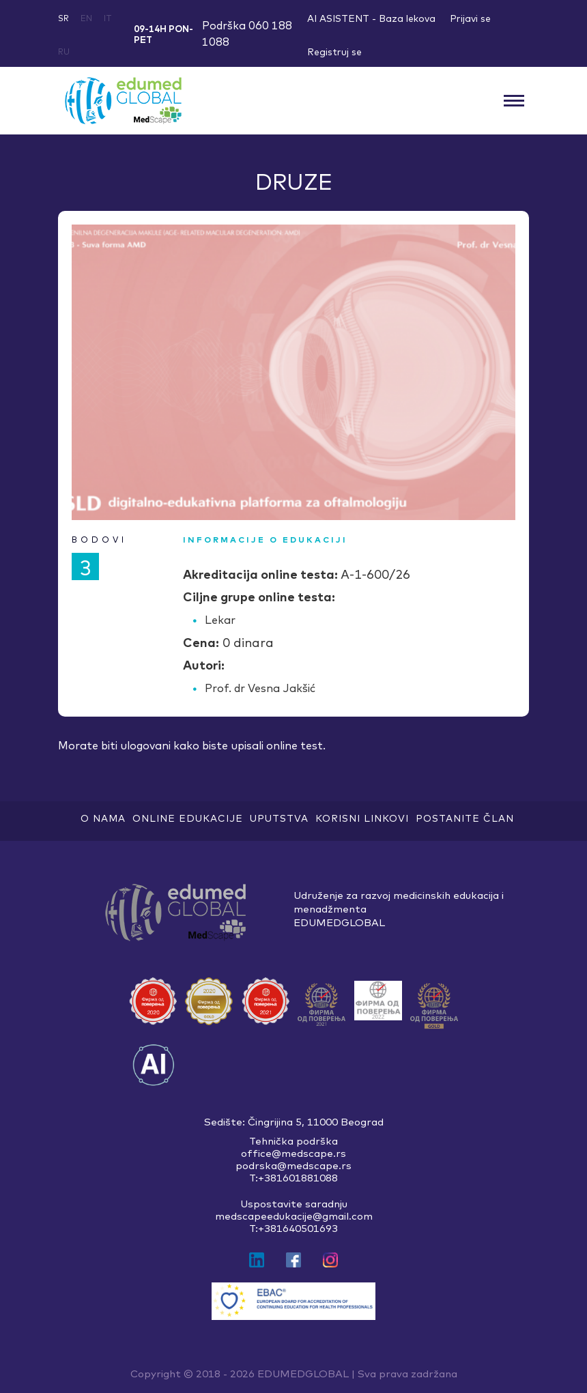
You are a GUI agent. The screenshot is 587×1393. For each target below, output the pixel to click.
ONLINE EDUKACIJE (187, 818)
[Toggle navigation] (513, 100)
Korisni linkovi (362, 818)
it (108, 18)
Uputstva (279, 818)
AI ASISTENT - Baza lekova (371, 18)
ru (64, 51)
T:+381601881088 (293, 1178)
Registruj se (334, 52)
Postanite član (465, 818)
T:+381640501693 (293, 1228)
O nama (103, 818)
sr (63, 18)
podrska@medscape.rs (293, 1166)
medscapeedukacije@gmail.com (294, 1216)
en (86, 18)
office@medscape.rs (293, 1153)
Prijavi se (470, 18)
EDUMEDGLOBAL (303, 1373)
